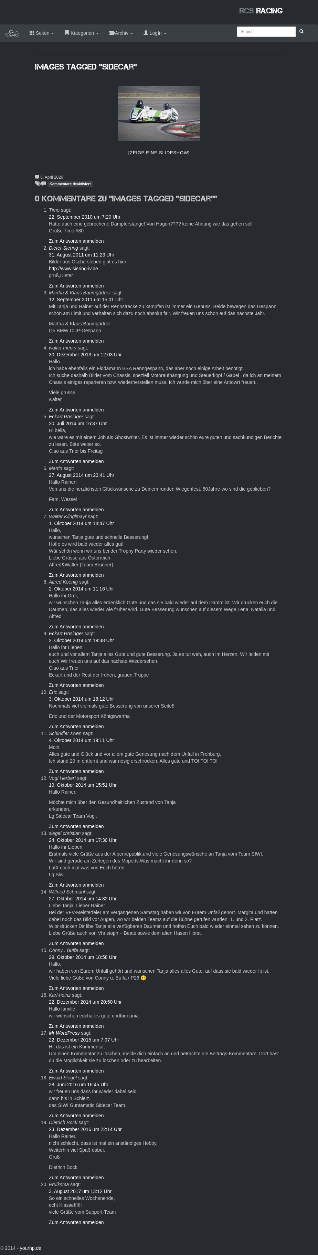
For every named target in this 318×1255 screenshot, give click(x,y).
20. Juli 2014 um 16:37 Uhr (78, 423)
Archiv (121, 33)
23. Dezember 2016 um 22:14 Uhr (85, 1129)
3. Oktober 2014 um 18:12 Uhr (81, 699)
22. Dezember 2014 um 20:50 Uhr (85, 1002)
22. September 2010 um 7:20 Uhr (84, 217)
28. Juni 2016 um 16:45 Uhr (78, 1084)
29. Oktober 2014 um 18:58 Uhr (83, 957)
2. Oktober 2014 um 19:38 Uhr (81, 640)
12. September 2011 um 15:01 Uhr (86, 299)
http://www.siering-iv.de (73, 268)
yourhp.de (30, 1248)
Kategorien (81, 33)
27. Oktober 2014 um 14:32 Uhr (83, 898)
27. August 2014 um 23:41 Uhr (81, 475)
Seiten (42, 33)
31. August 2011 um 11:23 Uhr (81, 255)
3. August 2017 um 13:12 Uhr (80, 1191)
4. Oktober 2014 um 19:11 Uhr (81, 740)
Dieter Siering (63, 248)
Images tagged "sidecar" (86, 66)
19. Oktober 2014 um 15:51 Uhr (83, 785)
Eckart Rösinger (66, 416)
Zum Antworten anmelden (76, 241)
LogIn (155, 33)
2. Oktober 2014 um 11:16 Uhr (81, 589)
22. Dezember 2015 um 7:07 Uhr (84, 1040)
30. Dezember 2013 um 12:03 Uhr (85, 354)
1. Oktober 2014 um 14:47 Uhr (81, 523)
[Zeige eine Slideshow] (159, 152)
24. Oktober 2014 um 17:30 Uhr (83, 840)
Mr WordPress (64, 1033)
